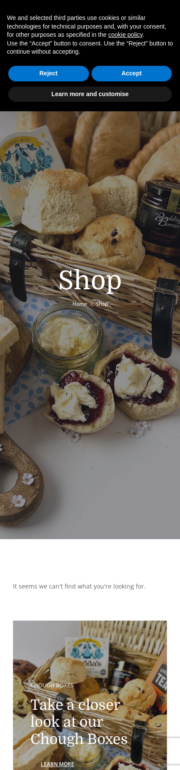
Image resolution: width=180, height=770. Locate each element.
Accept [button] (131, 73)
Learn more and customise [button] (89, 94)
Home (79, 303)
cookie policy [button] (125, 34)
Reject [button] (48, 73)
